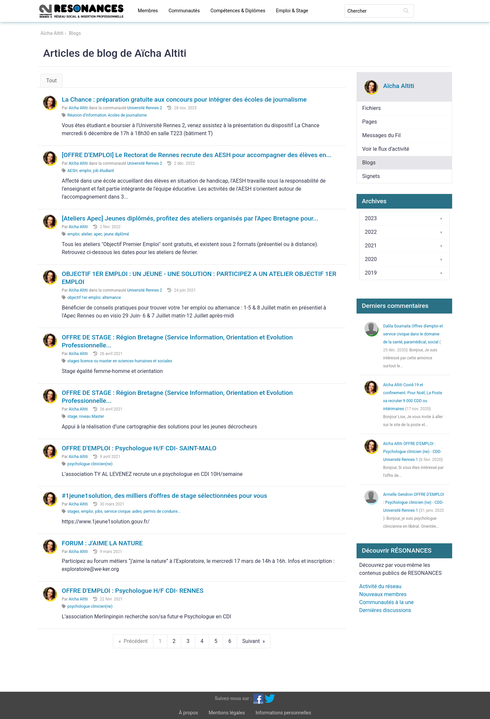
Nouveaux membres (382, 594)
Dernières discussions (385, 610)
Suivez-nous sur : (233, 698)
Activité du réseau (380, 586)
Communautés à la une (386, 602)
